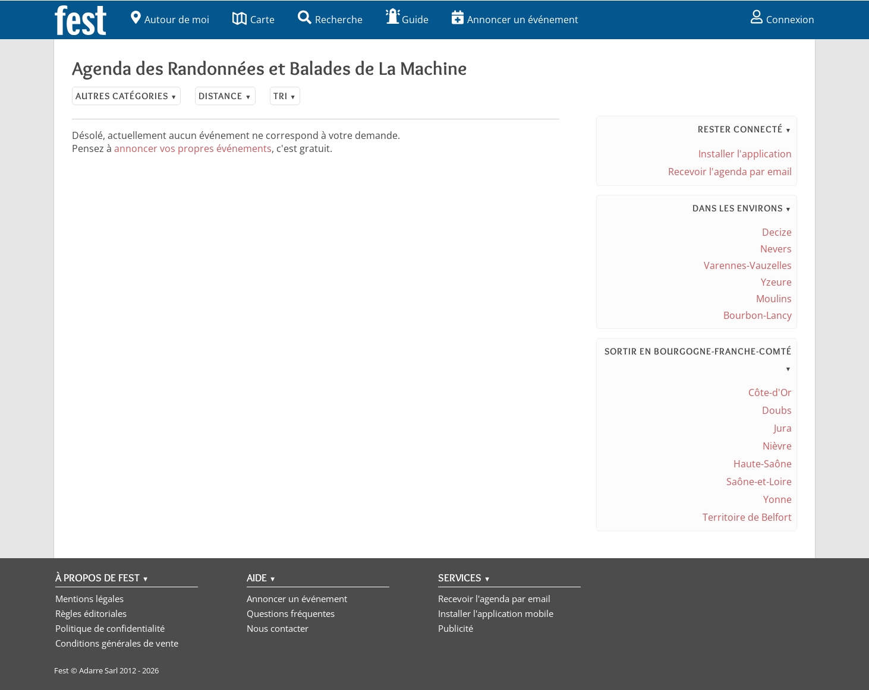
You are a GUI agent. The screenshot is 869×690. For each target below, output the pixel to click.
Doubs (777, 410)
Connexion (782, 19)
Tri (285, 96)
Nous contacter (277, 628)
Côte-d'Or (770, 392)
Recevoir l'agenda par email (730, 171)
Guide (407, 19)
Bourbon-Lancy (757, 315)
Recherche (330, 19)
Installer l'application (745, 153)
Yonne (777, 499)
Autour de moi (170, 19)
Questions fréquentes (291, 613)
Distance (225, 96)
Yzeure (776, 282)
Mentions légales (89, 598)
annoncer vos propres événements (193, 148)
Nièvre (777, 445)
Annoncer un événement (515, 19)
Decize (777, 232)
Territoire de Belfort (747, 517)
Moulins (774, 298)
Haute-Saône (762, 463)
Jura (783, 428)
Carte (253, 19)
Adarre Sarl (98, 670)
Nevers (776, 248)
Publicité (455, 628)
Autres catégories (126, 96)
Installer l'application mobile (495, 613)
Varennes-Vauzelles (748, 265)
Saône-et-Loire (759, 481)
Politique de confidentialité (110, 628)
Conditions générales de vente (116, 643)
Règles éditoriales (91, 613)
